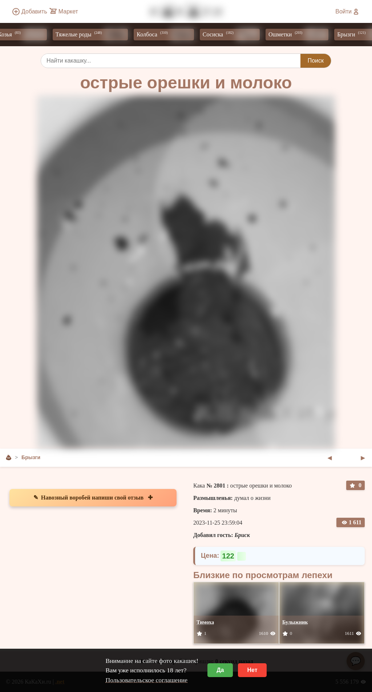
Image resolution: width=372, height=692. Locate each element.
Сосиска (233, 34)
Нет (252, 670)
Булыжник (295, 622)
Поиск (316, 60)
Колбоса (166, 34)
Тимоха (205, 622)
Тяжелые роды (93, 34)
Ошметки (300, 34)
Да (220, 670)
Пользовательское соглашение (146, 680)
